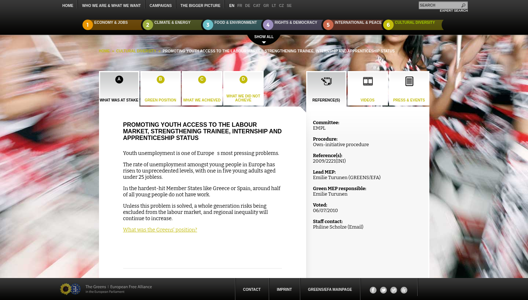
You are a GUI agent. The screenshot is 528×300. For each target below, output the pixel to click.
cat (256, 6)
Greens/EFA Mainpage (330, 290)
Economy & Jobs (111, 23)
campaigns (161, 6)
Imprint (284, 290)
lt (274, 6)
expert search (454, 10)
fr (239, 6)
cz (281, 6)
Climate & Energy (172, 23)
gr (266, 6)
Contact (252, 290)
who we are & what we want (111, 6)
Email (355, 227)
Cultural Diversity (415, 23)
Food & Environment (235, 23)
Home (67, 6)
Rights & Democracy (296, 23)
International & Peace (358, 23)
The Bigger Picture (200, 6)
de (247, 6)
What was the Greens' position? (160, 230)
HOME (104, 51)
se (289, 6)
